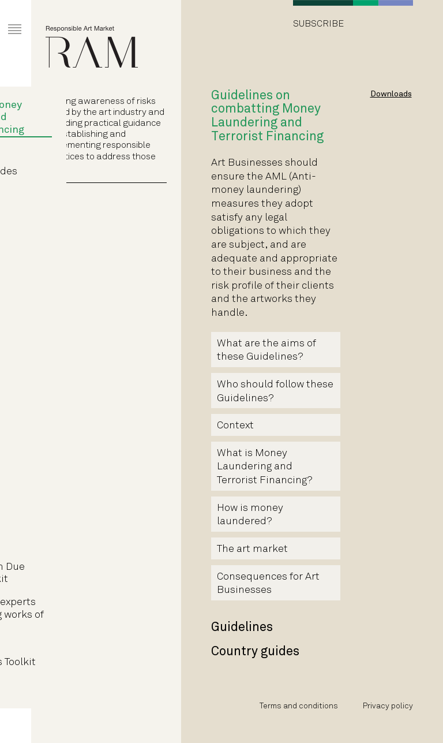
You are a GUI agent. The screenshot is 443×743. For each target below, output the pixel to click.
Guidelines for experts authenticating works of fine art (102, 615)
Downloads (391, 94)
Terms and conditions (299, 706)
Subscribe (318, 24)
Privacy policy (388, 706)
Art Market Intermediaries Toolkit (98, 656)
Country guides (96, 172)
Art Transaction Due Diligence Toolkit (93, 573)
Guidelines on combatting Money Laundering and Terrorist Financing (92, 111)
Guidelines (85, 154)
